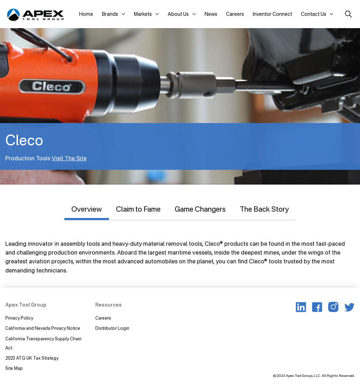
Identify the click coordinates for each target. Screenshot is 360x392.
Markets (143, 14)
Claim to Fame (138, 209)
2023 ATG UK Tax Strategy (31, 358)
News (211, 14)
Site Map (14, 368)
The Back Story (264, 209)
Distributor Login (112, 328)
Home (86, 14)
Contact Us (313, 14)
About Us (178, 14)
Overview (86, 209)
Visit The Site (69, 158)
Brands (110, 14)
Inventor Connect (272, 14)
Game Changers (200, 209)
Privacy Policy (19, 318)
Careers (235, 14)
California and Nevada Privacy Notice (42, 328)
